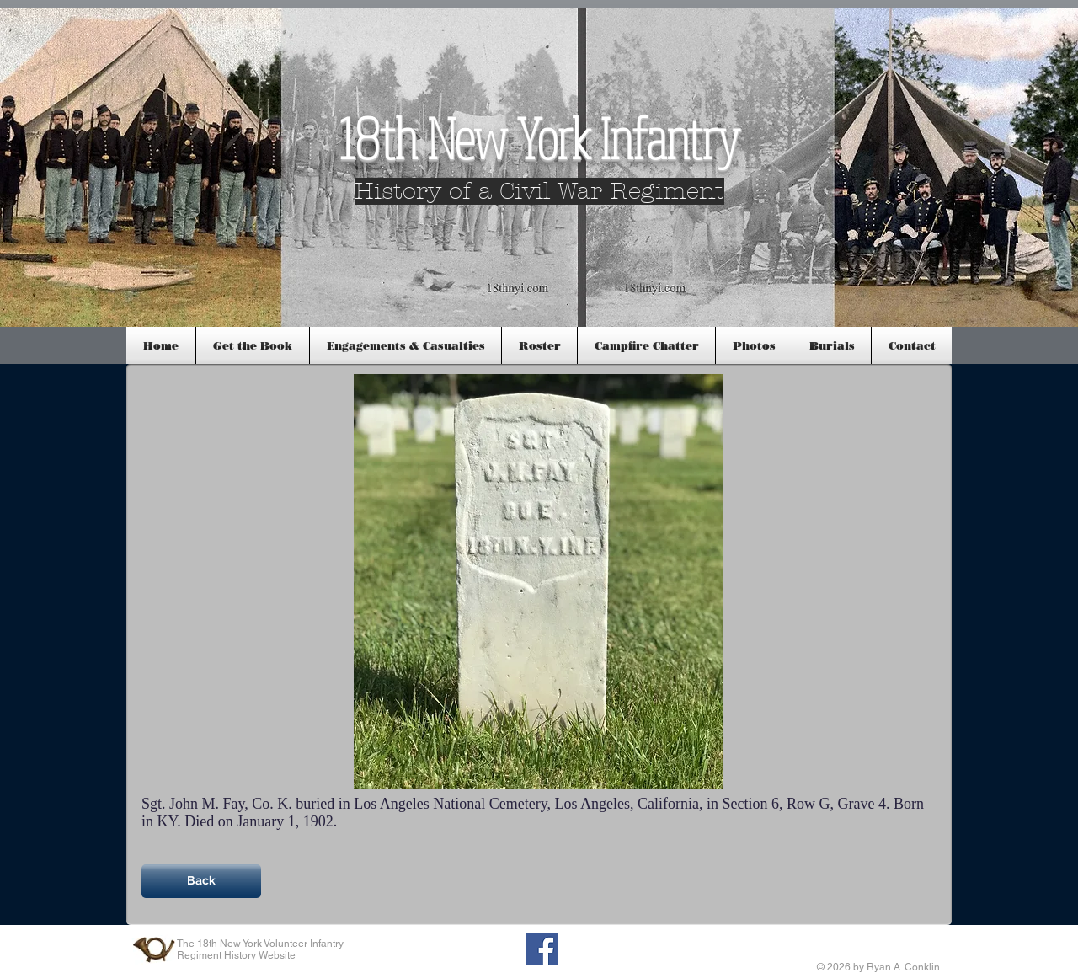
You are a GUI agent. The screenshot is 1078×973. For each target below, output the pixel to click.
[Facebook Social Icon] (542, 949)
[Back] (201, 881)
